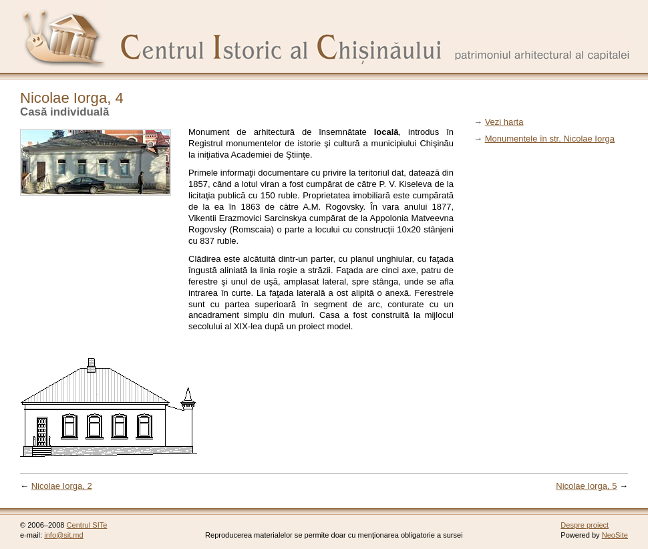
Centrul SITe (87, 525)
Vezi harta (504, 122)
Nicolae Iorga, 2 (61, 486)
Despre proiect (584, 525)
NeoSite (615, 535)
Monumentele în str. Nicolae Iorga (550, 139)
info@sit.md (64, 535)
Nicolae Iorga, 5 (586, 486)
